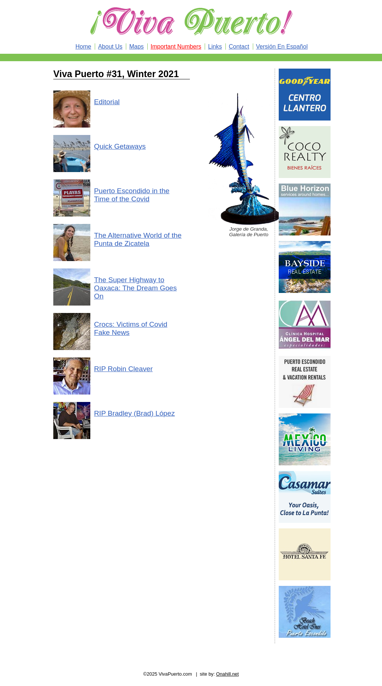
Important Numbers (176, 46)
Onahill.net (227, 674)
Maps (136, 46)
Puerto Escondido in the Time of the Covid (132, 195)
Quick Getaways (120, 146)
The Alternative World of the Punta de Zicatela (137, 239)
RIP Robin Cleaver (123, 369)
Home (83, 46)
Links (215, 46)
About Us (110, 46)
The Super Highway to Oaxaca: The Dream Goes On (135, 288)
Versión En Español (282, 46)
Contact (239, 46)
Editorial (107, 102)
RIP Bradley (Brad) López (134, 413)
